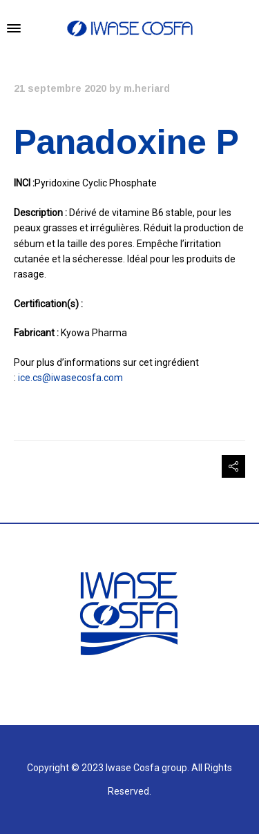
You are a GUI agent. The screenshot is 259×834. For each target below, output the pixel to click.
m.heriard (147, 88)
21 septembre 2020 (60, 88)
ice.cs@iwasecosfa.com (70, 377)
